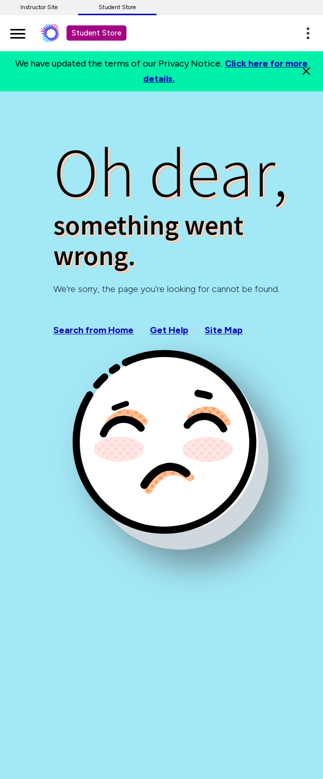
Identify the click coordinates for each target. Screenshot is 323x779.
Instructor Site (39, 7)
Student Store (117, 7)
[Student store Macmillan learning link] (57, 33)
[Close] (306, 71)
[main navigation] (18, 32)
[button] (311, 33)
